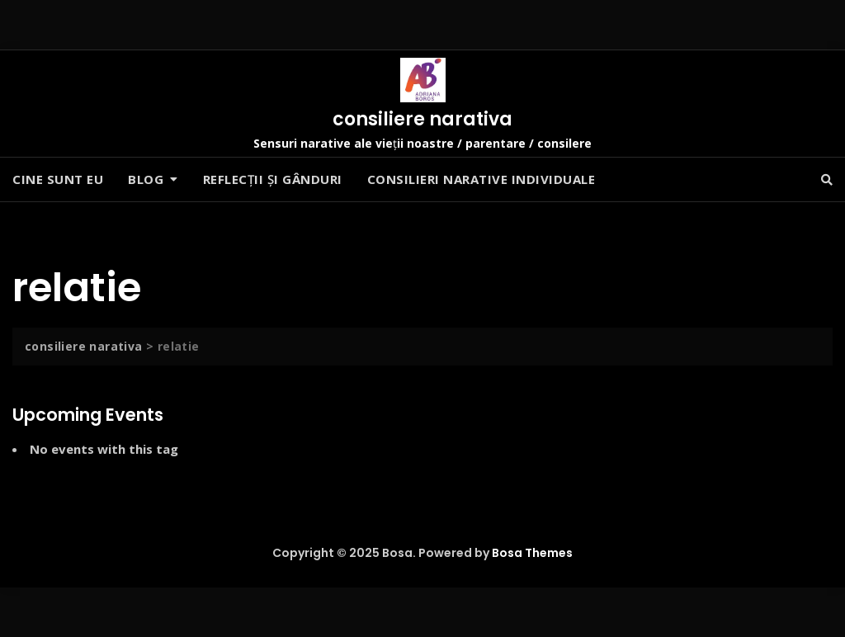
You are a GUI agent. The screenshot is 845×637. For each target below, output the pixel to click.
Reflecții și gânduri (272, 179)
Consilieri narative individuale (481, 179)
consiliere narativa (422, 119)
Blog (145, 179)
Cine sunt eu (57, 179)
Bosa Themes (532, 553)
